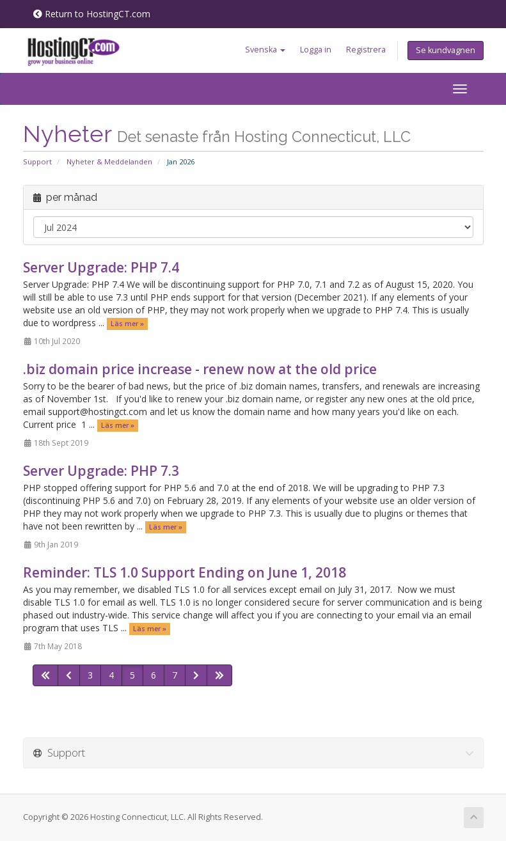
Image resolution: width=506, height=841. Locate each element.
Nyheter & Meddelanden (109, 161)
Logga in (315, 49)
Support (37, 161)
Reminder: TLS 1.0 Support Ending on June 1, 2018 (184, 572)
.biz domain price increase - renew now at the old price (200, 369)
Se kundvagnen (445, 50)
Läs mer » (127, 323)
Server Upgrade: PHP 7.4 (101, 267)
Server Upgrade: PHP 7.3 (101, 471)
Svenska (265, 49)
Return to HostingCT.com (91, 14)
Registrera (366, 49)
